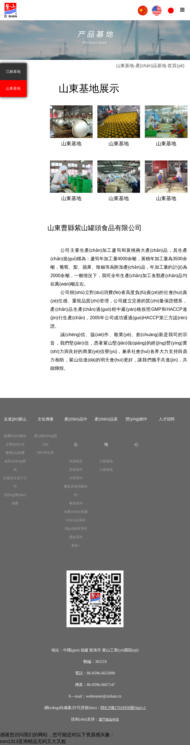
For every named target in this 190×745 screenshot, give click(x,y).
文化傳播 (45, 419)
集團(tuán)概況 (15, 436)
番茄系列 (76, 503)
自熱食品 (76, 461)
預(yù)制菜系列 (76, 529)
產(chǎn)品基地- (152, 65)
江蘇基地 (13, 71)
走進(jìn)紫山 (15, 419)
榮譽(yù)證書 (15, 453)
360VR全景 (45, 453)
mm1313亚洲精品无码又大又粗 (33, 741)
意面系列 (76, 470)
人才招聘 (167, 419)
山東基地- (125, 65)
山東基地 (13, 88)
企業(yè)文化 (15, 444)
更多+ (75, 545)
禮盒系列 (76, 537)
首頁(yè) (176, 65)
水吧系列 (76, 478)
